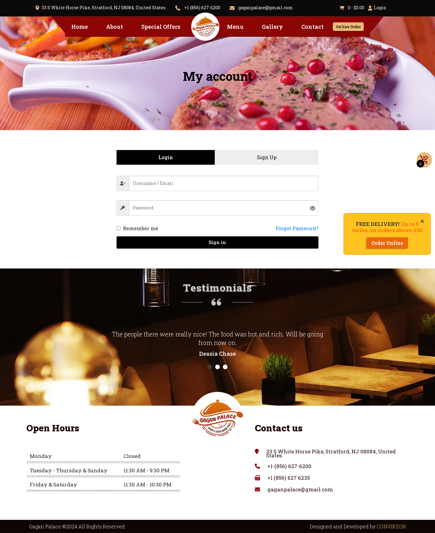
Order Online (387, 243)
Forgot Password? (297, 228)
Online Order (348, 26)
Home (79, 26)
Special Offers (160, 26)
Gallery (272, 26)
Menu (235, 26)
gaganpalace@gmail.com (265, 7)
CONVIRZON (391, 526)
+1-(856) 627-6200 (202, 7)
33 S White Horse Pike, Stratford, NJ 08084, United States (103, 7)
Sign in (217, 242)
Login (380, 7)
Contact (312, 26)
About (114, 26)
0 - (352, 7)
